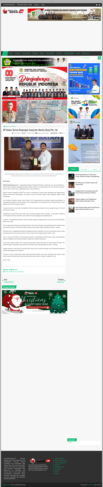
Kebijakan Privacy (59, 467)
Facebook (99, 4)
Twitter (96, 4)
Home (5, 53)
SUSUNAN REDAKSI (9, 5)
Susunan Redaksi (59, 458)
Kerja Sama (58, 469)
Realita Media (6, 484)
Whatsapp (20, 271)
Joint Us (57, 473)
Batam (7, 126)
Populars (73, 169)
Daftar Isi (36, 5)
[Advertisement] (64, 36)
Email (62, 133)
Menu (43, 5)
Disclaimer (57, 465)
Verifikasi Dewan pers (60, 462)
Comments (84, 169)
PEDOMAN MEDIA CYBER (24, 5)
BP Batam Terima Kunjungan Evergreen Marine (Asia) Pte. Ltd (30, 130)
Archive (95, 169)
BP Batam (13, 126)
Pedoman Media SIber (61, 460)
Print (57, 133)
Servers (57, 471)
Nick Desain (91, 484)
